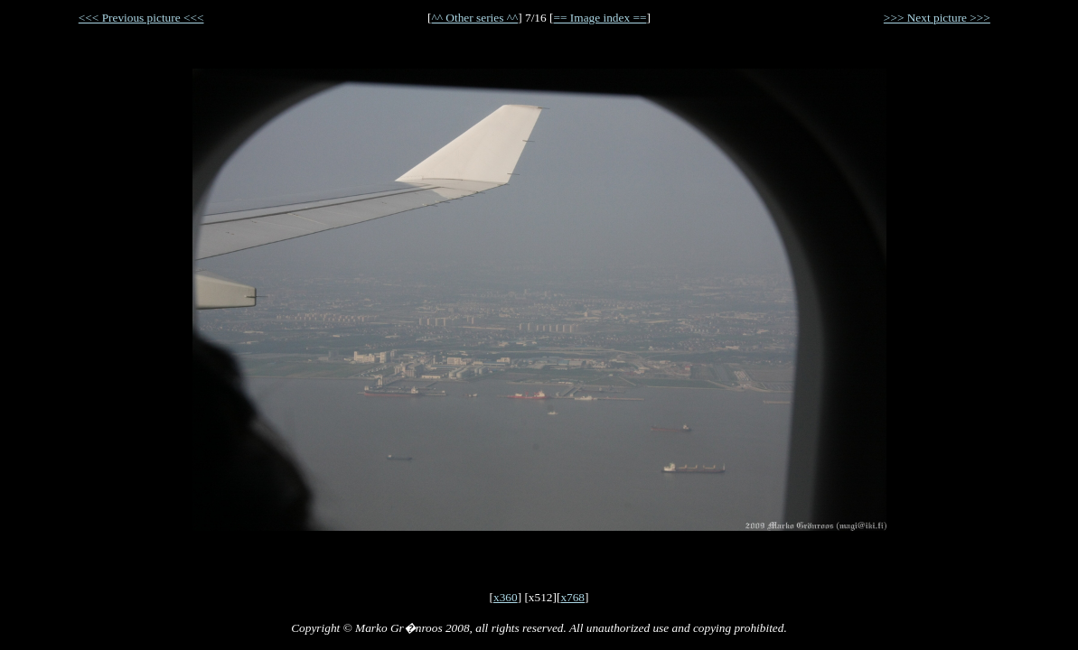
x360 (505, 597)
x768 (572, 597)
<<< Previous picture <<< (141, 17)
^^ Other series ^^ (475, 17)
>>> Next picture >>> (937, 17)
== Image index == (599, 17)
